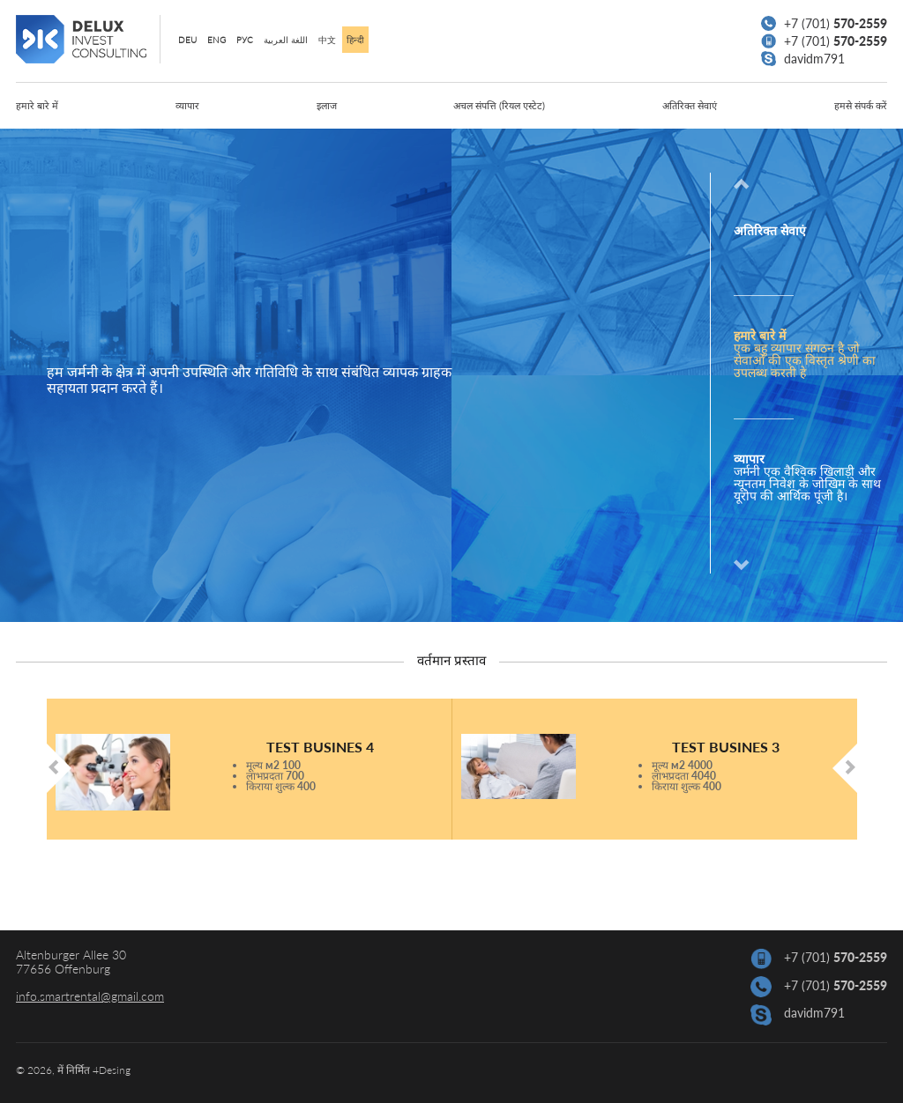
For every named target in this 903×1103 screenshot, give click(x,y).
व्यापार (187, 105)
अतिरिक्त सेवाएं (689, 105)
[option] (799, 357)
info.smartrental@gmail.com (90, 995)
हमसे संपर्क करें (860, 105)
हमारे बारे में (37, 105)
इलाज (327, 105)
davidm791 (803, 58)
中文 (327, 39)
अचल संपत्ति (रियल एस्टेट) (499, 105)
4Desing (112, 1070)
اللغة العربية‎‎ (286, 39)
